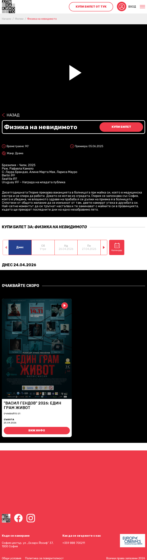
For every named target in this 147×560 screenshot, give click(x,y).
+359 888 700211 (73, 543)
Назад (13, 115)
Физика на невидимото (42, 19)
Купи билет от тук (91, 6)
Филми (19, 19)
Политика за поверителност (44, 558)
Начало (6, 19)
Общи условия (11, 558)
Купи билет (121, 127)
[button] (104, 247)
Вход (132, 6)
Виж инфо (36, 430)
